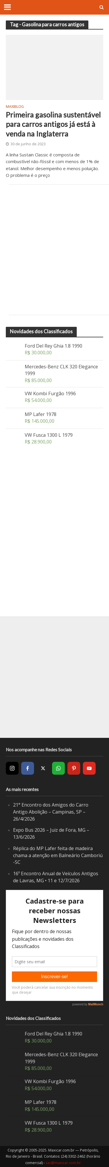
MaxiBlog (15, 107)
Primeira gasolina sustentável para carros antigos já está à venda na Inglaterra (53, 124)
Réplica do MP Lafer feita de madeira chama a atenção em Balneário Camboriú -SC (58, 855)
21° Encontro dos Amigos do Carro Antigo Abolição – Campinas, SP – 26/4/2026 (50, 812)
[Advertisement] (54, 250)
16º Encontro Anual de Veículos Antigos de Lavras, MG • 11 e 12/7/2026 (55, 877)
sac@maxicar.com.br (63, 1162)
